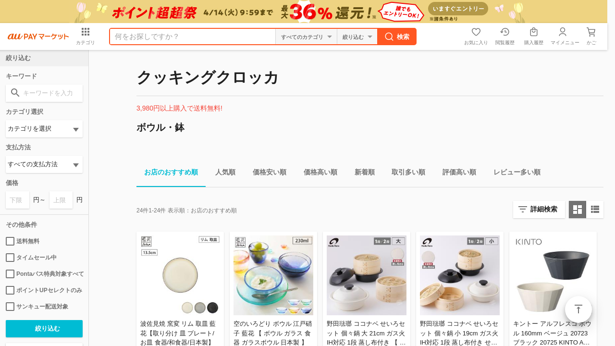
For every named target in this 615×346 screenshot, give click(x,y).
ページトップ (578, 309)
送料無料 (22, 241)
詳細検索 (543, 209)
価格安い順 (265, 173)
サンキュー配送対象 (37, 306)
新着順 (361, 173)
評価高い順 (455, 173)
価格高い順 (316, 173)
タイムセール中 (31, 257)
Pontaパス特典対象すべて (44, 274)
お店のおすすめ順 (167, 173)
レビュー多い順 (513, 173)
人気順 (221, 173)
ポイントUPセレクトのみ (44, 290)
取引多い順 (404, 173)
